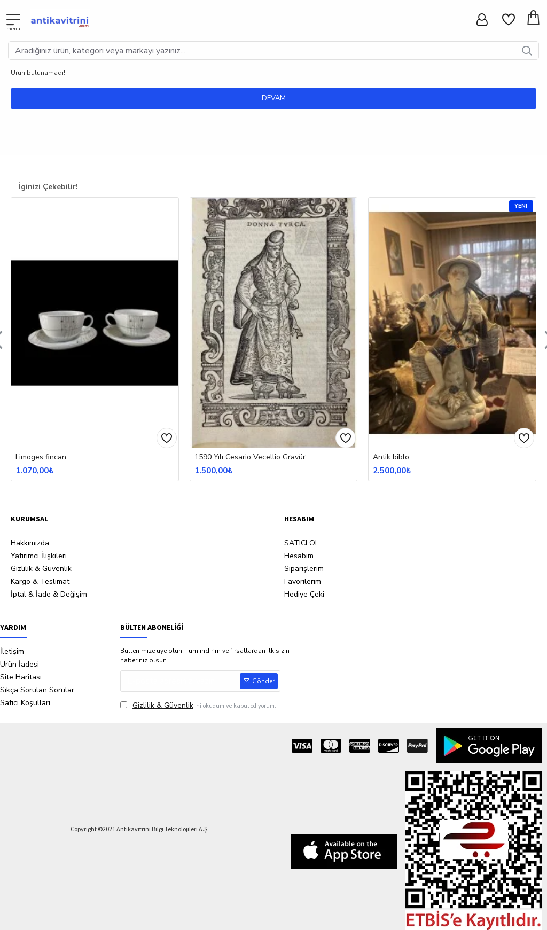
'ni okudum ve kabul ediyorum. (198, 705)
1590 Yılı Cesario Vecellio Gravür (250, 457)
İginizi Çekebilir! (48, 187)
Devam (274, 98)
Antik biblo (391, 457)
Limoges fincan (40, 457)
